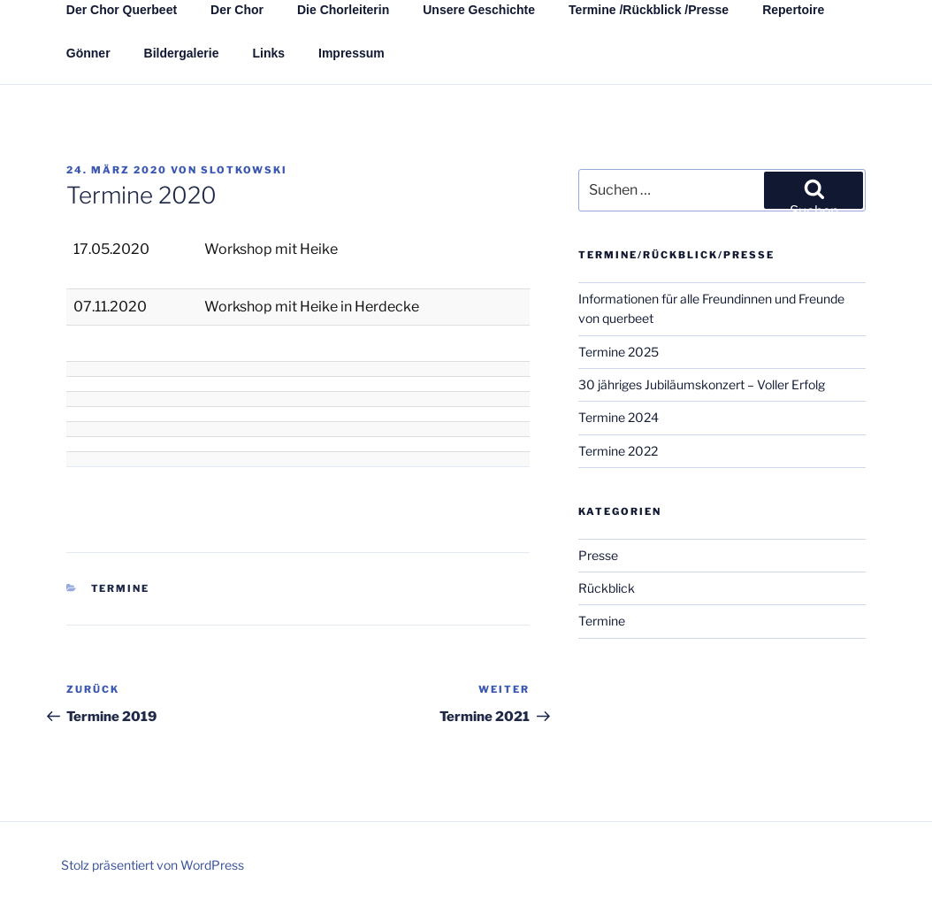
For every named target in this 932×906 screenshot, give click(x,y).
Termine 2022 (618, 450)
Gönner (88, 53)
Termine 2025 (618, 351)
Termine (120, 588)
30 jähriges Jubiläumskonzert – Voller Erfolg (701, 384)
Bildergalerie (181, 53)
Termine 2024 (618, 417)
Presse (598, 555)
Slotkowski (244, 170)
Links (268, 53)
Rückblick (606, 587)
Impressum (351, 53)
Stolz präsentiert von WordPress (152, 864)
